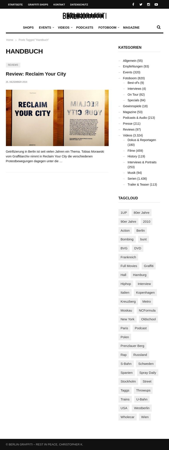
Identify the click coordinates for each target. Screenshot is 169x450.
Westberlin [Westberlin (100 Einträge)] (142, 408)
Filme (131, 150)
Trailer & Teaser (138, 184)
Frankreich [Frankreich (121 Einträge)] (128, 257)
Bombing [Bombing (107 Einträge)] (127, 239)
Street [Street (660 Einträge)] (147, 381)
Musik (132, 172)
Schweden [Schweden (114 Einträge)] (145, 364)
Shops (28, 27)
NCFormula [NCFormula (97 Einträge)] (147, 310)
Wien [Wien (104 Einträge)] (145, 417)
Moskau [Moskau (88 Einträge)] (126, 310)
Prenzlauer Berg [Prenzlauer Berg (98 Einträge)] (132, 346)
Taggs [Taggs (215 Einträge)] (125, 390)
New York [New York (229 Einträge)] (127, 319)
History (132, 156)
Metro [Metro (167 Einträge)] (147, 301)
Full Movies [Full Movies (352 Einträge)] (129, 266)
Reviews (13, 65)
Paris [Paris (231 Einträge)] (124, 328)
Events (46, 27)
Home (9, 39)
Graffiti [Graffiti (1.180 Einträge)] (148, 266)
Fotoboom (108, 27)
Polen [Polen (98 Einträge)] (125, 337)
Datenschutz (79, 4)
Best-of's (133, 82)
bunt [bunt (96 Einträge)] (143, 239)
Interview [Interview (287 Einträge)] (144, 284)
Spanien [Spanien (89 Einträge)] (127, 372)
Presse (128, 123)
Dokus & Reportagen (142, 140)
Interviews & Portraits (142, 162)
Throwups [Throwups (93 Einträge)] (143, 390)
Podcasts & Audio (135, 117)
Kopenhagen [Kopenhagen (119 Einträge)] (145, 292)
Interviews (134, 88)
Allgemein (129, 60)
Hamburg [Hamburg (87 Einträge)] (139, 275)
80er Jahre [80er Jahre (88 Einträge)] (142, 212)
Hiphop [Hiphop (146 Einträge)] (126, 284)
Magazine (131, 27)
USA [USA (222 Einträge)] (124, 408)
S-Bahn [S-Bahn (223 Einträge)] (126, 364)
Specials (133, 100)
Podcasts (84, 27)
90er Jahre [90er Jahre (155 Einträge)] (128, 221)
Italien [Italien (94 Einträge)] (125, 292)
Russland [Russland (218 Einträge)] (140, 355)
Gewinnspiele (132, 106)
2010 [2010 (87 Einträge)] (146, 221)
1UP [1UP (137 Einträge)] (124, 212)
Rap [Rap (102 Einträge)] (124, 355)
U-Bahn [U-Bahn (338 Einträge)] (142, 399)
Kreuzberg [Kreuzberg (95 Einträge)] (128, 301)
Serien (132, 178)
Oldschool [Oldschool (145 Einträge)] (148, 319)
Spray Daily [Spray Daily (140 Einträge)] (147, 372)
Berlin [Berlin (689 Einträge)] (140, 230)
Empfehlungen (133, 66)
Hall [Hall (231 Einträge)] (123, 275)
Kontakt (59, 4)
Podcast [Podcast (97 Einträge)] (141, 328)
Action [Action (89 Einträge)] (125, 230)
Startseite (15, 4)
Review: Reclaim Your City (36, 74)
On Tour (133, 94)
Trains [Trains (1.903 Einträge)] (125, 399)
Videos (65, 27)
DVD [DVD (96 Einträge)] (137, 248)
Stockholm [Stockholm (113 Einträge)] (128, 381)
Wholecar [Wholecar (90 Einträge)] (127, 417)
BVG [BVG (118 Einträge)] (124, 248)
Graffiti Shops (38, 4)
